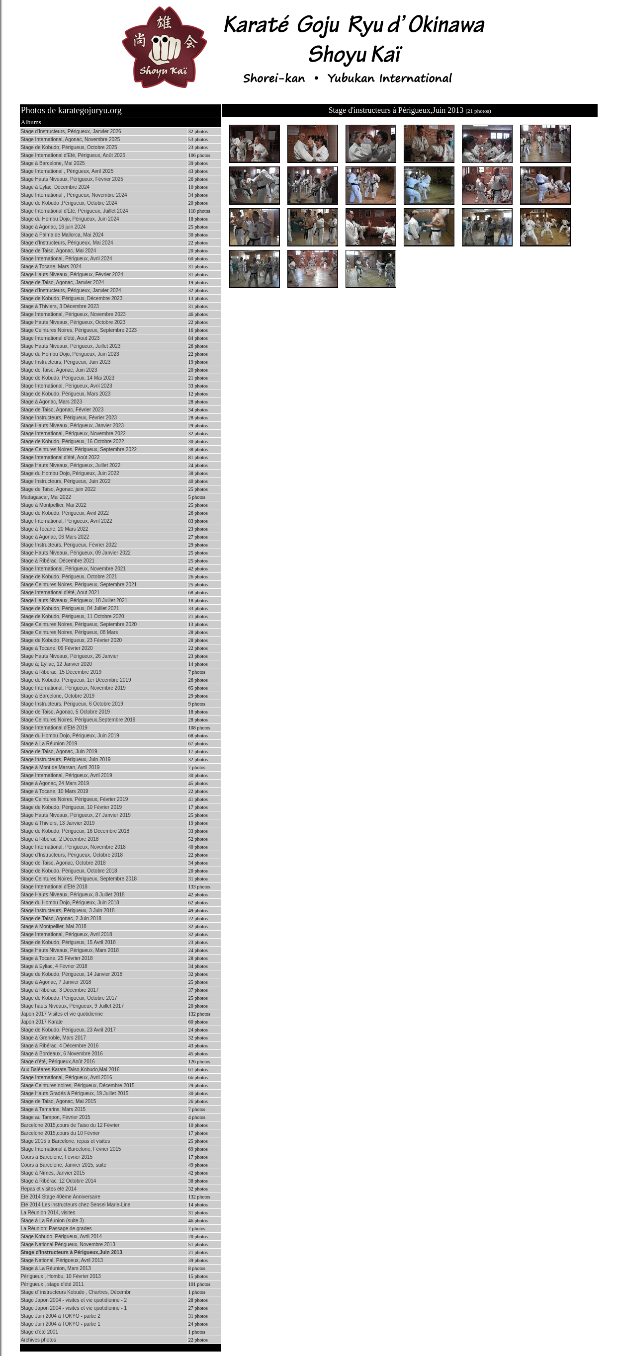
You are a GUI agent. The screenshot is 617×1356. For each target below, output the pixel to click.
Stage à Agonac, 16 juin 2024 (53, 227)
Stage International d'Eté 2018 (54, 886)
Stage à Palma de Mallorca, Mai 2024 (62, 235)
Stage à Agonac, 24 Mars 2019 (55, 783)
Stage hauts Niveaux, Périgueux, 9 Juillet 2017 (72, 1006)
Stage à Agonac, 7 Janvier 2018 (56, 982)
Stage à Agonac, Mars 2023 (51, 401)
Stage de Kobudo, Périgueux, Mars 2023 (66, 394)
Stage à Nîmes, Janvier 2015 (53, 1173)
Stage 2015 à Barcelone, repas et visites (65, 1141)
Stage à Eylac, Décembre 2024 (55, 187)
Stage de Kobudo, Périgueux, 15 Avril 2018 (68, 942)
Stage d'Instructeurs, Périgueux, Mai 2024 (67, 242)
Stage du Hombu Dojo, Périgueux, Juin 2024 (70, 219)
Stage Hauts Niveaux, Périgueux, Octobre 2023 (73, 322)
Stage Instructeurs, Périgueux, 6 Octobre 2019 (72, 704)
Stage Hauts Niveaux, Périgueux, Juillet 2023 (71, 346)
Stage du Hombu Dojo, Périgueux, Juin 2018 (70, 902)
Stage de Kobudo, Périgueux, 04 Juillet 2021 (70, 608)
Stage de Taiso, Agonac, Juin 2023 (59, 370)
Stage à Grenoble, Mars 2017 (53, 1037)
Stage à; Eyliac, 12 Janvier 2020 (56, 664)
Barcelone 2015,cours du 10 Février (60, 1133)
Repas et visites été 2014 (49, 1189)
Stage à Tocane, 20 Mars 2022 (54, 529)
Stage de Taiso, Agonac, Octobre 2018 (63, 863)
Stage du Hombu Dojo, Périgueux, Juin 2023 (70, 354)
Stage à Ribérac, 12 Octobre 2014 (58, 1181)
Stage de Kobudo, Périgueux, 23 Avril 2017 (68, 1030)
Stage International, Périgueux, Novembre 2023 (73, 314)
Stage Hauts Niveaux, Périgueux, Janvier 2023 (72, 425)
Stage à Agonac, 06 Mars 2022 (55, 537)
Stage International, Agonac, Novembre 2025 (70, 139)
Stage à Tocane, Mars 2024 (51, 266)
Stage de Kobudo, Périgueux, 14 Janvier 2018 (72, 974)
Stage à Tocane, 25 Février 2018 (57, 958)
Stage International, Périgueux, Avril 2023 (66, 386)
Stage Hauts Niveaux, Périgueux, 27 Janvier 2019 (76, 815)
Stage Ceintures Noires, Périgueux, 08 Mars (69, 632)
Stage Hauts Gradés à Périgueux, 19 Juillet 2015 (75, 1093)
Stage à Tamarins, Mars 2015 (53, 1109)
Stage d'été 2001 (39, 1332)
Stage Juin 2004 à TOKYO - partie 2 (60, 1316)
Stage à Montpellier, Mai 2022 (54, 505)
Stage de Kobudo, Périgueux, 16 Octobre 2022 (72, 441)
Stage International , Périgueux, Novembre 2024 (74, 195)
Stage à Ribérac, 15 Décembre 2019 (61, 672)
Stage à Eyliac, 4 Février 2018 (54, 966)
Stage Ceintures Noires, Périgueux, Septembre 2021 (79, 584)
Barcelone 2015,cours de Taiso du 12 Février (70, 1125)
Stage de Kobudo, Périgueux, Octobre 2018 (69, 871)
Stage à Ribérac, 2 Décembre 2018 (60, 839)
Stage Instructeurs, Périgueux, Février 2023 (69, 417)
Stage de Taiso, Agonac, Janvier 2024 (62, 282)
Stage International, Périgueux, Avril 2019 (66, 775)
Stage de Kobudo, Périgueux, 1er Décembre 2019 (76, 680)
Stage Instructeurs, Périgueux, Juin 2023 (66, 362)
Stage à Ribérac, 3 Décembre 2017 (60, 990)
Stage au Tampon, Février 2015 (55, 1117)
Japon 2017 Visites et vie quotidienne (62, 1014)
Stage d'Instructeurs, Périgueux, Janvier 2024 (71, 290)
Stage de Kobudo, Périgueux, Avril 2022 (65, 513)
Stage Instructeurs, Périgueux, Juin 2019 (66, 759)
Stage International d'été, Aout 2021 (60, 592)
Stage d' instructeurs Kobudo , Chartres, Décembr (76, 1292)
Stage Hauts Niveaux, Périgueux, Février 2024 (72, 274)
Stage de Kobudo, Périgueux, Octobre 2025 (69, 147)
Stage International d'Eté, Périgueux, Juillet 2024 (74, 211)
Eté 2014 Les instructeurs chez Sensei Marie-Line (76, 1204)
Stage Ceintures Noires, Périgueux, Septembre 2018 (79, 878)
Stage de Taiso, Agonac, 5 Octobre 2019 (65, 712)
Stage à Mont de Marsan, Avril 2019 (60, 767)
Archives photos (38, 1340)
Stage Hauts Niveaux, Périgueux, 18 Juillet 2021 (74, 600)
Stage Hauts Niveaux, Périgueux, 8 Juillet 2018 (73, 894)
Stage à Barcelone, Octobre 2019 (57, 696)
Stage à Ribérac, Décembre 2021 (57, 560)
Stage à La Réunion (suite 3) (52, 1220)
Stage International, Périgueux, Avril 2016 (66, 1077)
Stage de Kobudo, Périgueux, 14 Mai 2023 (67, 378)
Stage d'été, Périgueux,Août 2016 (58, 1061)
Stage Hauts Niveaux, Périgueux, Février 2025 (72, 179)
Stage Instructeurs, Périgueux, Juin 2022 (66, 481)
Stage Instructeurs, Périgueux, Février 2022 (69, 545)
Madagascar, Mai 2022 (46, 497)
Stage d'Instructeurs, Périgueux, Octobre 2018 (72, 855)
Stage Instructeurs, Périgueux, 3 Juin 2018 (68, 910)
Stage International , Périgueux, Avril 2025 (67, 171)
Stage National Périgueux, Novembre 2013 (68, 1244)
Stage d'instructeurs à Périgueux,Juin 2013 (71, 1252)
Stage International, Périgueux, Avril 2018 (66, 934)
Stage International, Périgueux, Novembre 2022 (73, 433)
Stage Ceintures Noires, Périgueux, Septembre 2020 (79, 624)
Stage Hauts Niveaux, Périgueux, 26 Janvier (69, 656)
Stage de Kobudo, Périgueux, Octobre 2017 (69, 998)
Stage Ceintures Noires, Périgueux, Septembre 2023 (79, 330)
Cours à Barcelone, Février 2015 (57, 1157)
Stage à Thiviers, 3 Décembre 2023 (60, 306)
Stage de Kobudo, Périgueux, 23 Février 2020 (71, 640)
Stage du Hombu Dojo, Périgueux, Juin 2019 (70, 735)
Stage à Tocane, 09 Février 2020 (57, 648)
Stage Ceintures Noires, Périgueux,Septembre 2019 (78, 719)
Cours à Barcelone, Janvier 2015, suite (63, 1165)
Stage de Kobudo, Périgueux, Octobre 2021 (69, 576)
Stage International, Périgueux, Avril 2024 (66, 258)
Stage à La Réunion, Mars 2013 (56, 1268)
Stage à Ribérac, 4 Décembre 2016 (60, 1045)
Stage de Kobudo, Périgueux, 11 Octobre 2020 (72, 616)
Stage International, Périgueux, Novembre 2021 (73, 568)
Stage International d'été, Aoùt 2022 (60, 457)
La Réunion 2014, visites (48, 1212)
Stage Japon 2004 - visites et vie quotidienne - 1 (74, 1308)
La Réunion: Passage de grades (56, 1228)
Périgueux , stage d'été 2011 (52, 1284)
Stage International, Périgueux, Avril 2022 (66, 521)
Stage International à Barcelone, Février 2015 (71, 1149)
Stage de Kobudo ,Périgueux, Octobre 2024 (69, 203)
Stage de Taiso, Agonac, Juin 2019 (59, 751)
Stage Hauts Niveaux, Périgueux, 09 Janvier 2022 (76, 553)
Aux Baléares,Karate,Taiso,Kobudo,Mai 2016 (70, 1069)
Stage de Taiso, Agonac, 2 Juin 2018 (61, 918)
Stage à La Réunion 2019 (49, 743)
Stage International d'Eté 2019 (54, 727)
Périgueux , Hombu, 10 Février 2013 (61, 1276)
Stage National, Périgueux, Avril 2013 (62, 1260)
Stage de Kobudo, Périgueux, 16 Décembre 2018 (75, 831)
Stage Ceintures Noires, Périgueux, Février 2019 (74, 799)
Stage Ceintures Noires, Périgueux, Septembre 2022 (79, 449)
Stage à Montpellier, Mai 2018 (54, 926)
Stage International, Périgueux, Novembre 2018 (73, 847)
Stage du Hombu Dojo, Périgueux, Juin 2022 (70, 473)
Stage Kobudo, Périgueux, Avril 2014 (61, 1236)
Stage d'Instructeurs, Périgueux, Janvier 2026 (71, 131)
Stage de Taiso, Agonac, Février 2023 (62, 409)
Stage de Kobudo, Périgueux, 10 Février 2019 (71, 807)
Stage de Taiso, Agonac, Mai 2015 (58, 1101)
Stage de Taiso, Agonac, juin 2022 (58, 489)
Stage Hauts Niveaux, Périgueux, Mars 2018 (70, 950)
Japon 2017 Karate (42, 1022)
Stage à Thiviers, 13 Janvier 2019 (58, 823)
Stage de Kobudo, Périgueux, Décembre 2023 (72, 298)
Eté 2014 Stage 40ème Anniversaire (60, 1196)
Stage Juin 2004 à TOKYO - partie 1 (60, 1324)
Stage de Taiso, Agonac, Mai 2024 (58, 250)
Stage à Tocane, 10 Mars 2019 (54, 791)
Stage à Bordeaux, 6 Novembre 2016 (62, 1053)
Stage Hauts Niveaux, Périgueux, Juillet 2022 (71, 465)
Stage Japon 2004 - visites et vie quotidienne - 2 (74, 1300)
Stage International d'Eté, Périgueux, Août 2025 (73, 155)
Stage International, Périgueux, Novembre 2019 (73, 688)
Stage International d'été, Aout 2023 (60, 338)
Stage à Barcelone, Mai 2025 (53, 163)
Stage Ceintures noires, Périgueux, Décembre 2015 (78, 1085)
